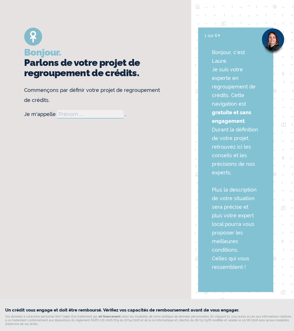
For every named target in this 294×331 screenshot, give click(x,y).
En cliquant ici (220, 316)
